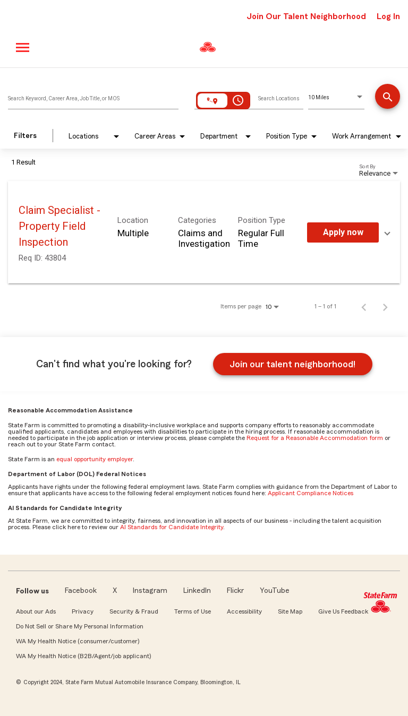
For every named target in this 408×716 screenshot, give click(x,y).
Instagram (150, 590)
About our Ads (36, 611)
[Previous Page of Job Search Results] (364, 306)
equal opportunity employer (94, 459)
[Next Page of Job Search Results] (385, 306)
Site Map (290, 611)
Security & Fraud (133, 611)
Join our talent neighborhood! (292, 364)
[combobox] (93, 96)
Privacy (83, 611)
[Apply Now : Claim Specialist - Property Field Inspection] (343, 232)
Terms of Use (192, 611)
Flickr (235, 590)
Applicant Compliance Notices (310, 493)
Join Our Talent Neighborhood (306, 16)
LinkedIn (197, 590)
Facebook (81, 590)
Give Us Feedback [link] (343, 611)
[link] (204, 232)
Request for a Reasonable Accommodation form (314, 438)
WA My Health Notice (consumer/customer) (77, 641)
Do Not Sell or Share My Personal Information (79, 626)
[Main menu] (23, 47)
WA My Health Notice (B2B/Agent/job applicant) (83, 656)
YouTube (275, 590)
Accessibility (244, 611)
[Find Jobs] (387, 97)
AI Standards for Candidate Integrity (171, 527)
